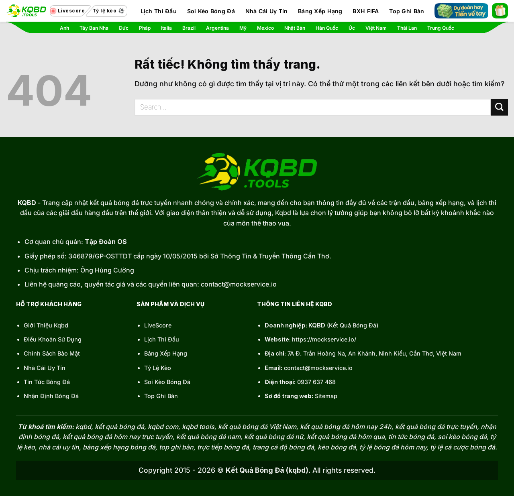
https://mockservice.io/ (324, 339)
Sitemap (326, 395)
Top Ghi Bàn (406, 11)
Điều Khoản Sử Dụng (53, 339)
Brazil (189, 28)
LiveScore (157, 325)
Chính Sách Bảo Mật (52, 353)
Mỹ (243, 28)
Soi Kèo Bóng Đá (211, 11)
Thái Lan (407, 28)
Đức (123, 28)
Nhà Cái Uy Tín (266, 11)
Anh (64, 28)
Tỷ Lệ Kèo (157, 367)
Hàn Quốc (327, 28)
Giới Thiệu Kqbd (46, 325)
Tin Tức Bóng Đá (47, 381)
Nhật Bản (294, 28)
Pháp (145, 28)
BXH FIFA (366, 11)
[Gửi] (499, 107)
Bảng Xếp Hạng (320, 11)
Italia (166, 28)
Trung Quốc (440, 28)
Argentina (217, 28)
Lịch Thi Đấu (159, 11)
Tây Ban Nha (94, 28)
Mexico (265, 28)
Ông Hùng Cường (107, 270)
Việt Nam (376, 28)
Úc (352, 28)
